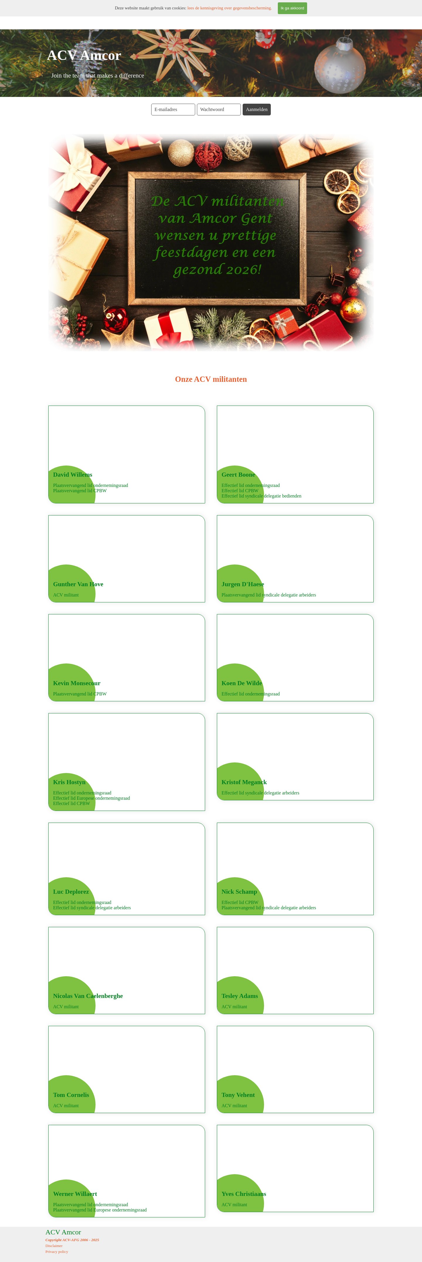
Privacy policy (56, 1251)
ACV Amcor (63, 1232)
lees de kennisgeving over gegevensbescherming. (229, 8)
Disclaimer (53, 1245)
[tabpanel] (211, 379)
